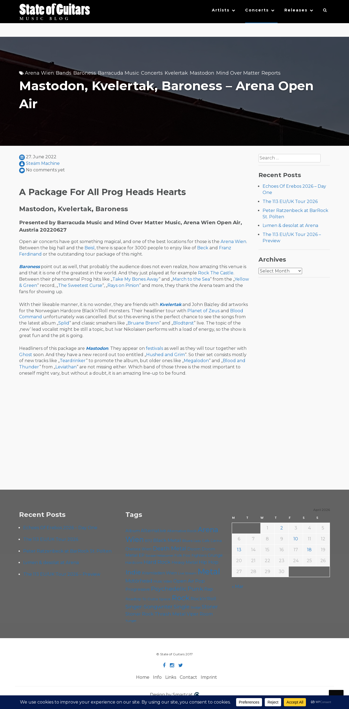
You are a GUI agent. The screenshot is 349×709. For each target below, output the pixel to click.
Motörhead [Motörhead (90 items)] (138, 581)
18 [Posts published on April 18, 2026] (309, 549)
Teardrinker (73, 360)
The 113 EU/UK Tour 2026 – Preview (61, 574)
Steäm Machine (43, 163)
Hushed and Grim (165, 354)
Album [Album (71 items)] (132, 530)
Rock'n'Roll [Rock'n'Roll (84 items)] (203, 598)
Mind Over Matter (238, 73)
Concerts (257, 10)
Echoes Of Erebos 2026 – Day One (60, 527)
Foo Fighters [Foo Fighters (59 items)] (195, 555)
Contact (188, 677)
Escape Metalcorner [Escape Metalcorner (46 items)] (159, 555)
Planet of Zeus (203, 310)
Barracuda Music (118, 73)
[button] (325, 11)
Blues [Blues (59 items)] (187, 540)
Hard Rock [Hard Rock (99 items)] (157, 562)
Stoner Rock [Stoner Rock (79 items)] (139, 614)
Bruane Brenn (143, 323)
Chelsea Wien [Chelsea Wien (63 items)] (138, 549)
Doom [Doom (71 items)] (194, 549)
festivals (154, 348)
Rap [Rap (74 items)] (208, 589)
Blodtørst (183, 323)
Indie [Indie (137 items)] (133, 572)
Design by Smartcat (174, 695)
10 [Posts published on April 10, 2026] (295, 538)
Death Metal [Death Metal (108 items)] (169, 548)
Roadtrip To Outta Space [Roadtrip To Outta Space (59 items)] (148, 599)
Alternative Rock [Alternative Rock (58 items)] (182, 531)
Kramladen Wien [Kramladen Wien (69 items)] (159, 572)
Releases (296, 10)
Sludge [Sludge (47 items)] (196, 607)
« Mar (237, 586)
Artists (221, 10)
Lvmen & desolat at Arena (290, 225)
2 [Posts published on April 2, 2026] (281, 528)
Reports (271, 73)
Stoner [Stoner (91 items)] (210, 607)
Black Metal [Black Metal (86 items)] (167, 540)
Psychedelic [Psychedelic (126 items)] (168, 588)
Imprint (209, 677)
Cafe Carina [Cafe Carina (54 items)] (212, 541)
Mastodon (202, 73)
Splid (63, 323)
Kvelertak (176, 73)
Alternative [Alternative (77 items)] (153, 530)
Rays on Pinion (123, 285)
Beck (202, 247)
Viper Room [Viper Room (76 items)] (200, 614)
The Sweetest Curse (80, 285)
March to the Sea (191, 279)
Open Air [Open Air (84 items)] (183, 581)
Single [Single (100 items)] (181, 607)
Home (142, 677)
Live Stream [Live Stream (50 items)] (187, 573)
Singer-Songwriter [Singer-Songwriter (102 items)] (149, 606)
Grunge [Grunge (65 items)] (215, 555)
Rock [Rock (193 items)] (180, 597)
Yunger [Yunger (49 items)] (131, 621)
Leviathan (66, 366)
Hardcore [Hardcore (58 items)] (134, 562)
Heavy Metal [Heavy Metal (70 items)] (185, 562)
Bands (63, 73)
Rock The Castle (215, 272)
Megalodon (196, 360)
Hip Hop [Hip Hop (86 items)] (208, 562)
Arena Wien (39, 73)
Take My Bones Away (135, 279)
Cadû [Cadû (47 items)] (197, 541)
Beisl (90, 247)
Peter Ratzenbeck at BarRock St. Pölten (67, 551)
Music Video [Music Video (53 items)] (163, 581)
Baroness (84, 73)
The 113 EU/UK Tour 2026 (290, 201)
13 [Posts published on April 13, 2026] (239, 549)
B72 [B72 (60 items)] (148, 540)
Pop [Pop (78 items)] (200, 581)
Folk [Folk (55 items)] (178, 555)
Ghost (25, 354)
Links (170, 677)
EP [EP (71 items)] (142, 555)
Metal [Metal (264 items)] (209, 571)
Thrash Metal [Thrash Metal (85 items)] (170, 614)
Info (157, 677)
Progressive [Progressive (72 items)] (137, 589)
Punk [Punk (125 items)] (195, 588)
